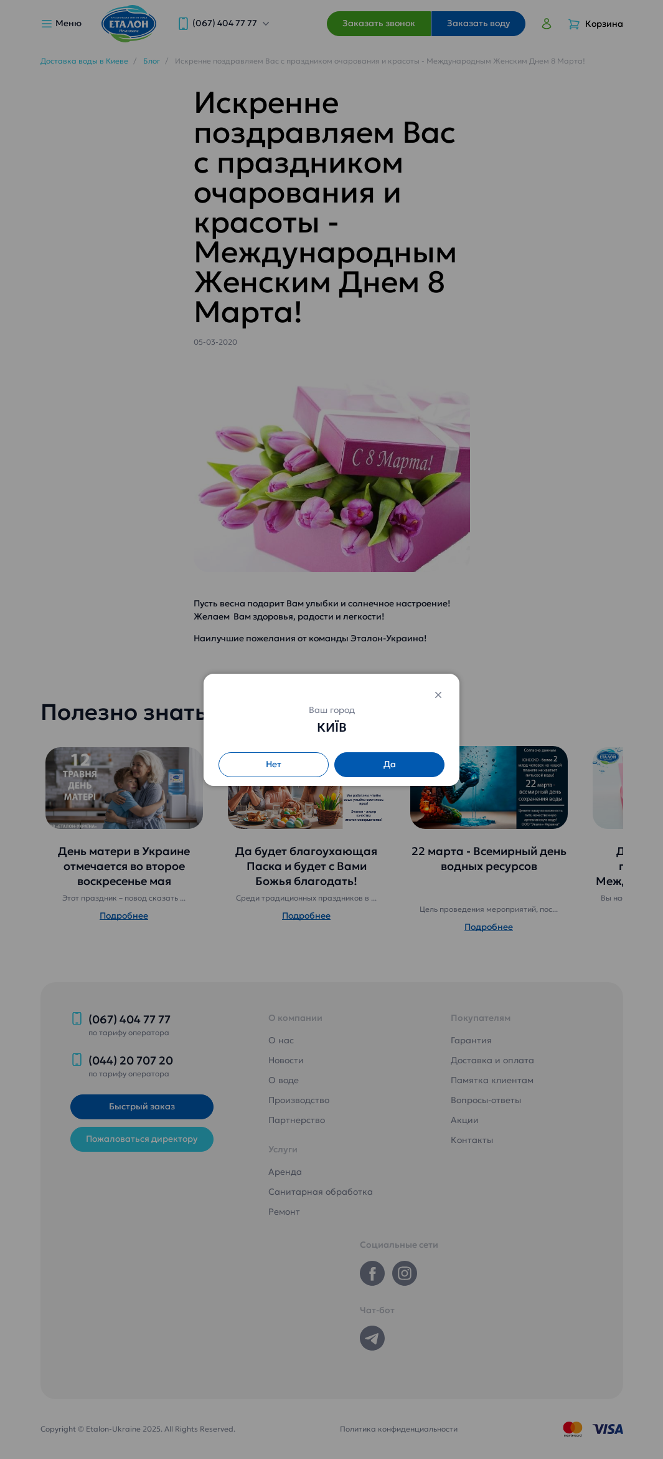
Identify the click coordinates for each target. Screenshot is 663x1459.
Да (389, 764)
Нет (273, 764)
